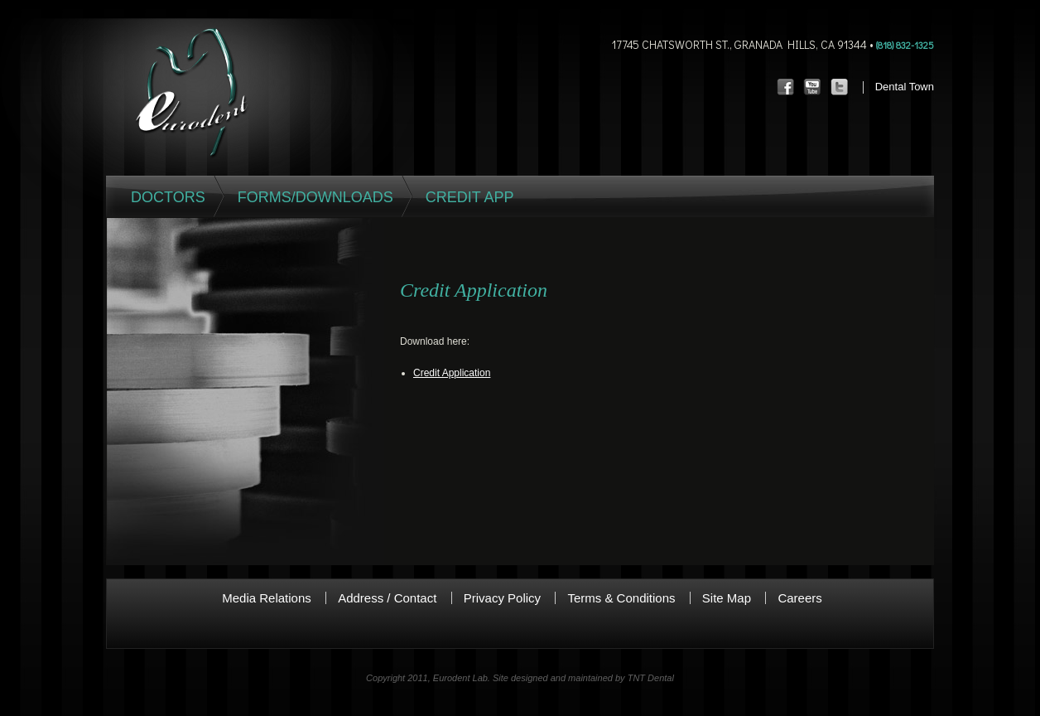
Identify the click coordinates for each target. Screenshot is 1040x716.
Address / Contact (387, 598)
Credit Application (451, 373)
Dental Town (904, 86)
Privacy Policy (502, 598)
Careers (799, 598)
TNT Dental (651, 678)
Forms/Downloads (315, 197)
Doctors (168, 197)
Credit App (470, 197)
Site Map (726, 598)
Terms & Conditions (621, 598)
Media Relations (266, 598)
